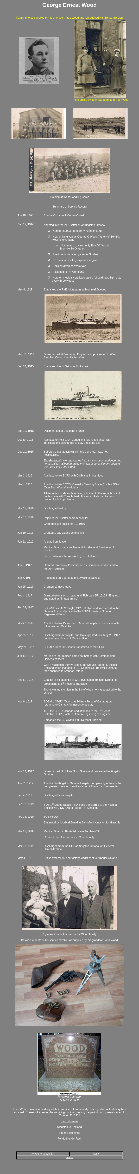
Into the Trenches (69, 1132)
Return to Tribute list (42, 1153)
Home (96, 1153)
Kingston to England (69, 1127)
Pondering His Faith (70, 1138)
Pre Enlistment (69, 1121)
